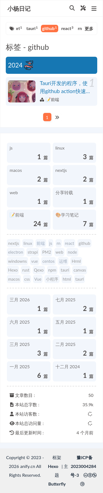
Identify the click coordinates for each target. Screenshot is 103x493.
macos (14, 279)
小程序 (52, 279)
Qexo (39, 269)
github (49, 28)
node (72, 252)
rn (81, 28)
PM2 (46, 252)
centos (48, 261)
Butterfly (57, 483)
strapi (32, 252)
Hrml (76, 261)
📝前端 (52, 99)
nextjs (13, 243)
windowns (17, 261)
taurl (16, 28)
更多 (89, 28)
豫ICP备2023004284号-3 (83, 466)
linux (27, 243)
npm (52, 269)
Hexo (13, 269)
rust (25, 269)
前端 (41, 243)
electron (15, 252)
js (50, 243)
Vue (37, 279)
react (67, 28)
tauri (32, 28)
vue (34, 261)
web (59, 252)
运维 (63, 261)
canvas (80, 269)
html (67, 279)
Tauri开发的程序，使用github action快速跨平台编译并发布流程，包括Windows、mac (64, 87)
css (27, 279)
